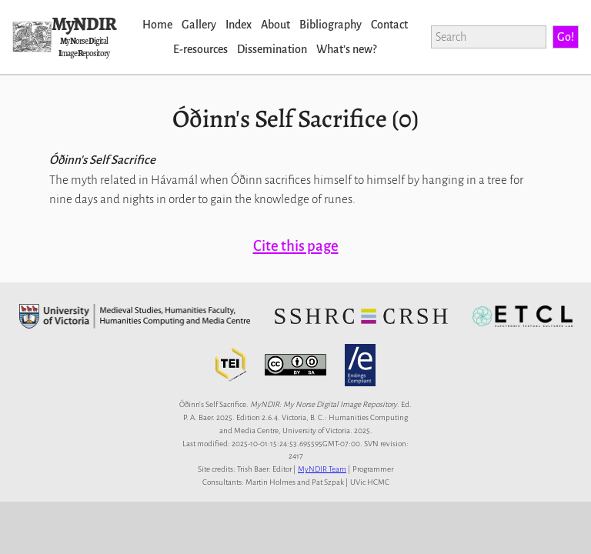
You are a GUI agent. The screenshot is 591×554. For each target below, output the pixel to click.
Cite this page (296, 246)
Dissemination (272, 49)
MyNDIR (84, 24)
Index (238, 24)
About (275, 24)
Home (157, 24)
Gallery (199, 24)
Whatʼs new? (346, 49)
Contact (389, 24)
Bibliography (330, 24)
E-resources (200, 49)
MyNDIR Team (322, 469)
